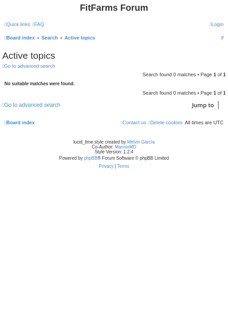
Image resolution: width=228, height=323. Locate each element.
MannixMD (125, 146)
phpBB (90, 158)
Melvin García (141, 142)
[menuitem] (38, 24)
